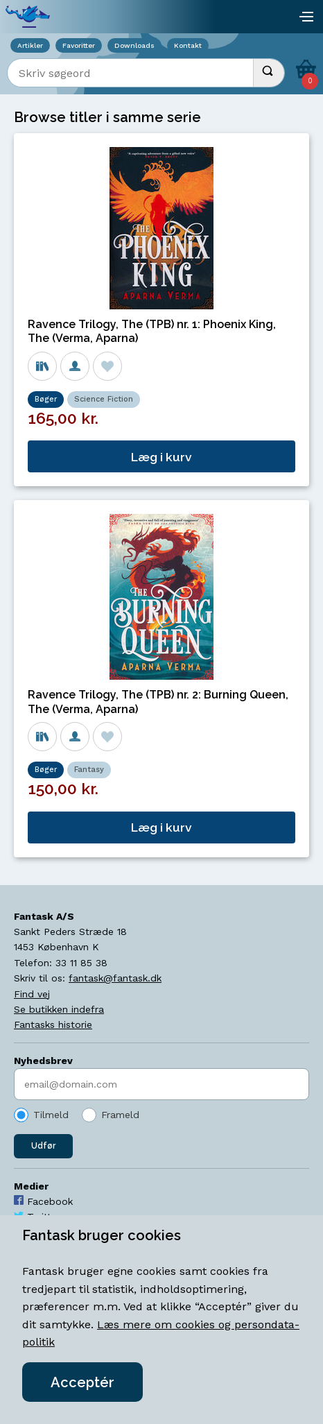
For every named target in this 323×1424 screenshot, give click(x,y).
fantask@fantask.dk (115, 978)
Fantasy (89, 769)
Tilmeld (51, 1114)
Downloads (134, 45)
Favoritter (78, 45)
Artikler (30, 45)
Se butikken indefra (59, 1009)
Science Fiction (103, 399)
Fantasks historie (53, 1024)
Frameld (120, 1114)
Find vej (32, 994)
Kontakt (188, 45)
